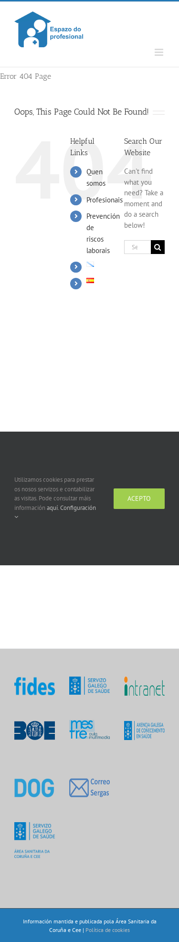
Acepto (139, 498)
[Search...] (137, 247)
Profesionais (104, 199)
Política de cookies (107, 929)
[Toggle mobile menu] (160, 52)
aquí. (53, 508)
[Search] (158, 247)
